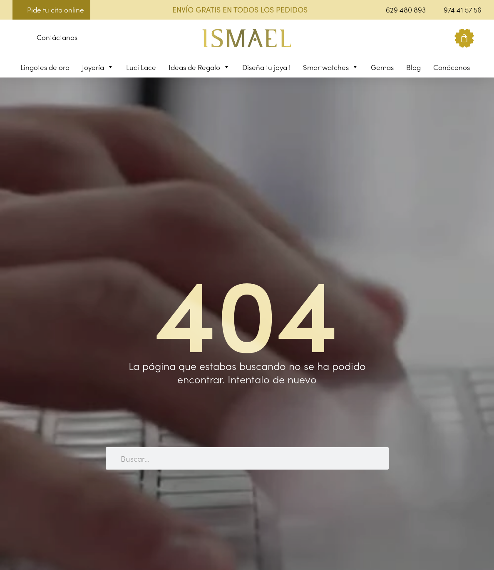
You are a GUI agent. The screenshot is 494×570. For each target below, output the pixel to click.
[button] (18, 38)
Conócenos (451, 67)
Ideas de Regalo (199, 67)
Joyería (98, 67)
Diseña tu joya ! (266, 67)
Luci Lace (141, 67)
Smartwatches (330, 67)
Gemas (382, 67)
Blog (413, 67)
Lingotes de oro (45, 67)
